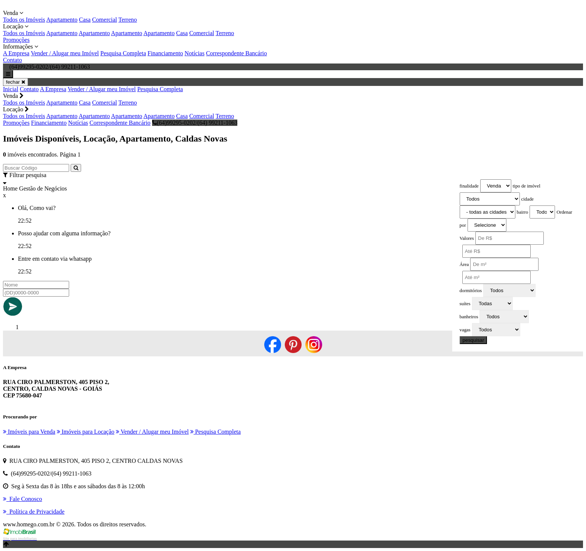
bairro (522, 212)
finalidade (469, 186)
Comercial (104, 19)
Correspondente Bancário (236, 53)
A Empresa (16, 53)
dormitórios (471, 290)
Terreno (127, 19)
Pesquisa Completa (123, 53)
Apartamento (62, 19)
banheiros (469, 316)
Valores (467, 238)
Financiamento (165, 53)
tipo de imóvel (526, 186)
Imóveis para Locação (85, 431)
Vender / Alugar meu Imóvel (65, 53)
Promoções (16, 40)
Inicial (10, 89)
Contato (12, 60)
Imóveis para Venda (29, 431)
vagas (465, 329)
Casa (84, 19)
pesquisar (473, 340)
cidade (527, 199)
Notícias (194, 53)
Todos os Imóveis (24, 19)
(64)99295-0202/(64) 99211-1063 (195, 123)
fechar (15, 82)
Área (464, 264)
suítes (465, 303)
